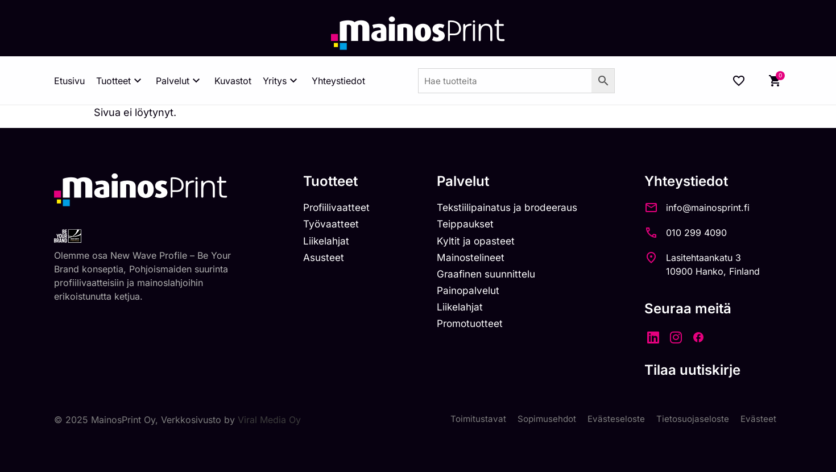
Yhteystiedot (338, 80)
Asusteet (325, 260)
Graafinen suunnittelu (492, 277)
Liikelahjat (327, 243)
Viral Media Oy (269, 419)
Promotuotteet (475, 328)
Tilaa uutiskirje (704, 370)
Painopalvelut (473, 294)
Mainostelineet (476, 260)
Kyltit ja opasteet (480, 243)
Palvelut (179, 81)
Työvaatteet (332, 225)
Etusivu (69, 80)
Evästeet (758, 419)
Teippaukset (470, 225)
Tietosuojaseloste (691, 419)
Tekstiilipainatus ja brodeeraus (514, 208)
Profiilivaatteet (338, 208)
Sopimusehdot (542, 419)
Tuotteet (120, 81)
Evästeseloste (613, 419)
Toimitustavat (471, 419)
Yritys (281, 81)
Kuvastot (232, 80)
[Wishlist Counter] (739, 81)
